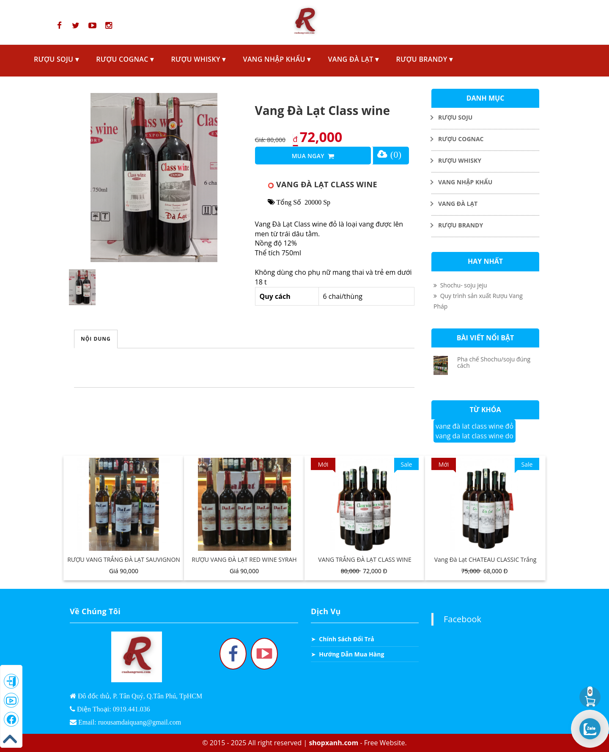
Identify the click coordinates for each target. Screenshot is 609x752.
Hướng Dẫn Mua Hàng (351, 654)
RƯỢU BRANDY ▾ (424, 59)
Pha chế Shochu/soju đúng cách (493, 362)
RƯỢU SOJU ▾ (56, 59)
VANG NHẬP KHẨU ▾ (277, 59)
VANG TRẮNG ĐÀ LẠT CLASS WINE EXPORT (364, 563)
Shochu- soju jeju (460, 285)
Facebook (462, 619)
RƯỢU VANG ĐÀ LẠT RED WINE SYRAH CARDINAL (244, 563)
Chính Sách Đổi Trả (346, 639)
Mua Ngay (313, 156)
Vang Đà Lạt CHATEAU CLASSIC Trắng (485, 559)
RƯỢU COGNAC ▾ (125, 59)
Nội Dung (96, 338)
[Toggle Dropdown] (485, 117)
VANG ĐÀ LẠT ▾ (353, 59)
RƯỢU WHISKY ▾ (198, 59)
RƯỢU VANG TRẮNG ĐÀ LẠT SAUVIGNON (123, 559)
